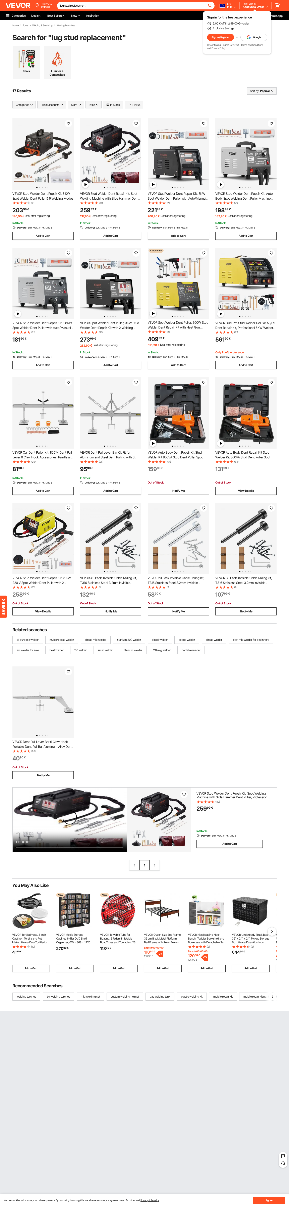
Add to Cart (43, 235)
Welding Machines (66, 25)
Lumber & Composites (57, 72)
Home (15, 25)
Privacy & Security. (149, 1200)
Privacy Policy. (219, 48)
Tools (25, 25)
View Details (246, 490)
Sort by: (254, 91)
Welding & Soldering (42, 25)
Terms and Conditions (252, 44)
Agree (269, 1200)
